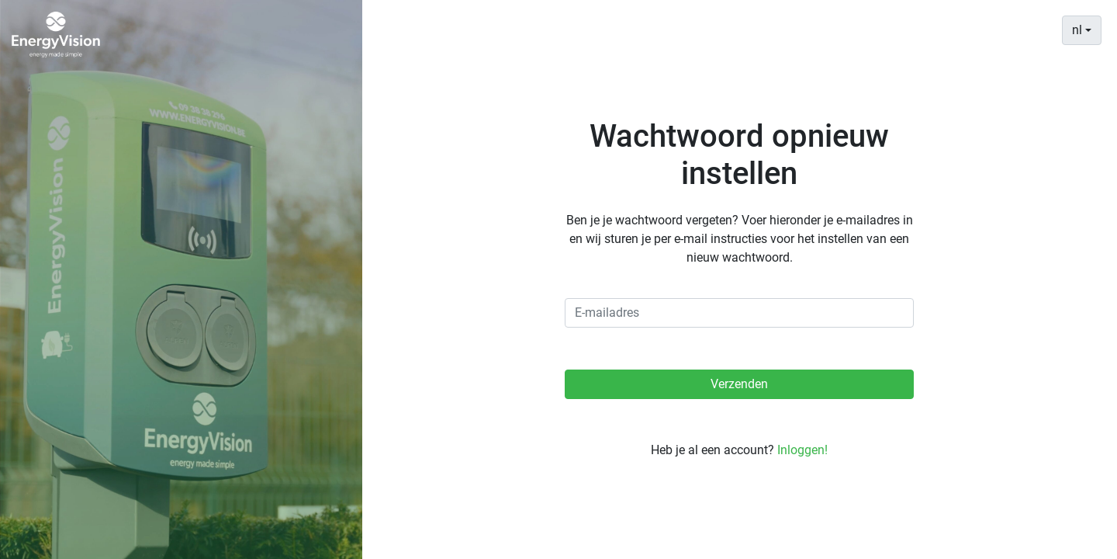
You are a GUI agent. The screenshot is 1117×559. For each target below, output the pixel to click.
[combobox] (1081, 30)
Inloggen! (802, 450)
